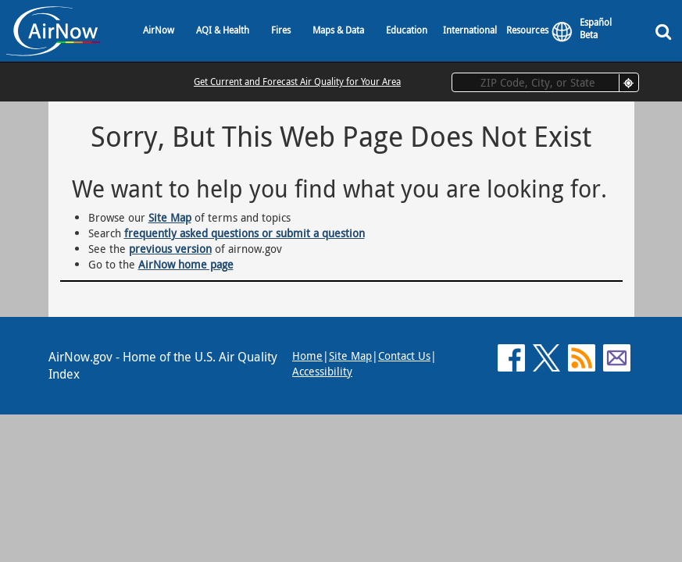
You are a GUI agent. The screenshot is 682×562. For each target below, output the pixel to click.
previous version (170, 248)
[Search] (666, 31)
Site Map (169, 217)
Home (307, 355)
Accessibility (322, 371)
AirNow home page (186, 264)
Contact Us (404, 355)
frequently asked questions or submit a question (244, 233)
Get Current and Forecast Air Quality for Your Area (297, 81)
